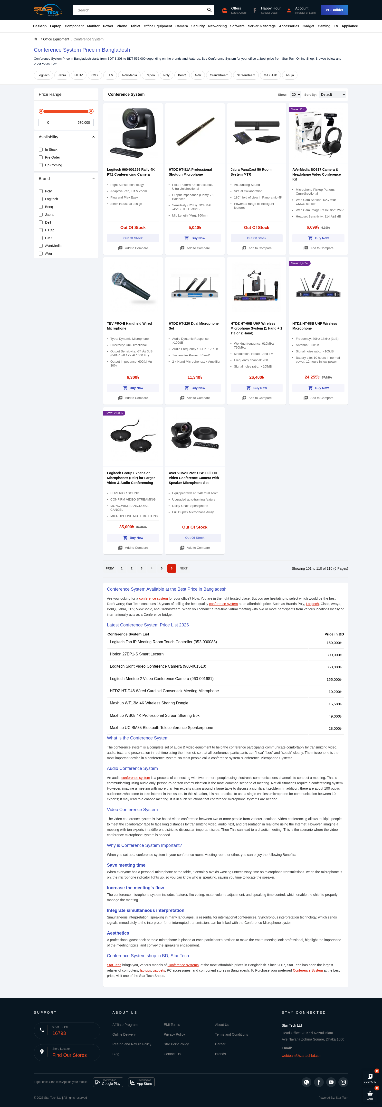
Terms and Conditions (231, 1034)
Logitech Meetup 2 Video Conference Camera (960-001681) (162, 679)
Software (237, 26)
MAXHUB (270, 75)
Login (312, 12)
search (209, 10)
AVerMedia (129, 75)
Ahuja (290, 75)
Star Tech (114, 965)
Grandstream (219, 75)
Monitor (93, 26)
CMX (94, 75)
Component (74, 26)
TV (336, 26)
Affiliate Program (125, 1025)
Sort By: (310, 94)
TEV (110, 75)
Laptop (55, 26)
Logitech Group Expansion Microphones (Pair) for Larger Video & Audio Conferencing (131, 478)
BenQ (182, 75)
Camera (181, 26)
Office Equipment (158, 26)
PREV (110, 568)
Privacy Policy (174, 1034)
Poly (166, 75)
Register (300, 12)
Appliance (350, 26)
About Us (222, 1025)
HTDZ (79, 75)
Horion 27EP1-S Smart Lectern (137, 654)
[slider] (41, 111)
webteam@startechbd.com (302, 1056)
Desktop (40, 26)
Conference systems (183, 965)
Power (108, 26)
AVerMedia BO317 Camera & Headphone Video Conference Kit (316, 174)
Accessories (289, 26)
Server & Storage (262, 26)
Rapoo (150, 75)
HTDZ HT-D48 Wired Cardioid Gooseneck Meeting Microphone (164, 691)
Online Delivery (124, 1034)
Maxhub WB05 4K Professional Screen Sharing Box (155, 715)
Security (198, 26)
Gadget (308, 26)
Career (220, 1044)
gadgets (159, 970)
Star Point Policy (176, 1044)
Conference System (126, 94)
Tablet (135, 26)
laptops (145, 970)
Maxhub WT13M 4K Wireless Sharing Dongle (149, 703)
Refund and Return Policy (132, 1044)
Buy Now (194, 237)
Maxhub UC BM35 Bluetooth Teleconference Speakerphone (161, 728)
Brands (220, 1054)
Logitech (43, 75)
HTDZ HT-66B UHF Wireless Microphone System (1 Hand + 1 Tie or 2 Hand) (256, 328)
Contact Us (172, 1054)
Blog (116, 1054)
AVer (198, 75)
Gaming (324, 26)
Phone (122, 26)
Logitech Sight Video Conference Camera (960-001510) (158, 666)
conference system (153, 598)
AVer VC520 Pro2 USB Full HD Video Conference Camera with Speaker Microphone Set (194, 478)
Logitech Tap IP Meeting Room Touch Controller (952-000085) (163, 642)
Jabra (62, 75)
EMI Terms (172, 1025)
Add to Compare (133, 247)
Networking (217, 26)
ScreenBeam (246, 75)
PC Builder (334, 10)
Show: (282, 94)
